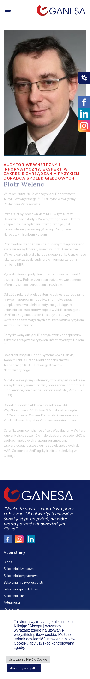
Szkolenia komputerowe (21, 576)
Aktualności (12, 602)
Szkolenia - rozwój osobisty (24, 582)
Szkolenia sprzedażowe (21, 589)
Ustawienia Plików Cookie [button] (28, 659)
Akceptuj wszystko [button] (24, 668)
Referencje (12, 609)
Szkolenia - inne (15, 596)
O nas (8, 562)
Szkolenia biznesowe (19, 569)
